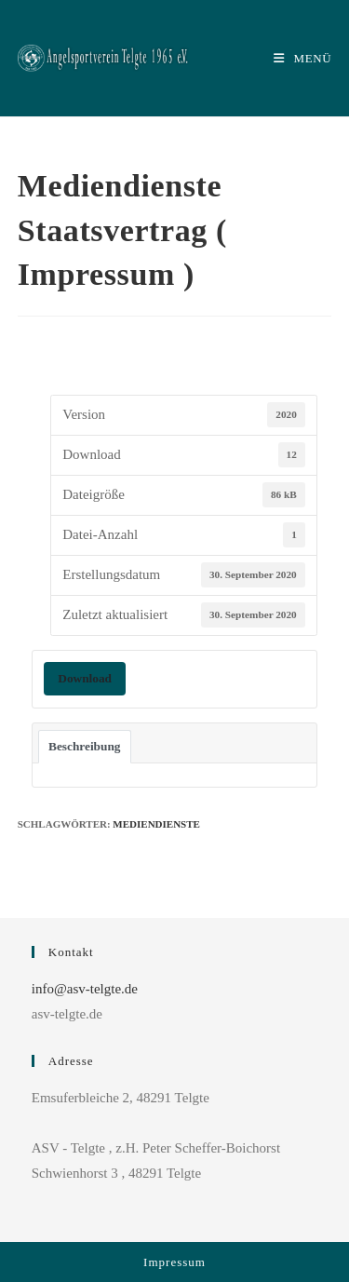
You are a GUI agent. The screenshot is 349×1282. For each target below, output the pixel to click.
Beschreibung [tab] (84, 746)
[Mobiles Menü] (302, 58)
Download (85, 678)
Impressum (174, 1262)
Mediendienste (156, 824)
